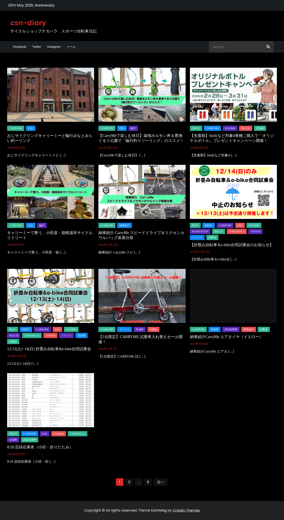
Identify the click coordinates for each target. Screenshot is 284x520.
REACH (245, 128)
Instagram (54, 46)
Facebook (19, 46)
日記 (30, 128)
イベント (197, 237)
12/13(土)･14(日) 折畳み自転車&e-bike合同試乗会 (49, 349)
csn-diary (28, 23)
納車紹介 (124, 225)
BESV (195, 225)
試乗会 (212, 237)
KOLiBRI (230, 128)
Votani (255, 231)
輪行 (133, 128)
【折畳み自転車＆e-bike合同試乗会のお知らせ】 (231, 245)
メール (71, 46)
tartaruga (236, 231)
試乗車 (264, 329)
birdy (196, 128)
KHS (240, 225)
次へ (160, 482)
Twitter (36, 46)
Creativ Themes (186, 510)
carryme (15, 128)
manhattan (200, 231)
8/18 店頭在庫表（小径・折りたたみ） (40, 447)
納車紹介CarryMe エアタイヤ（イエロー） (226, 337)
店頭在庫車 (230, 329)
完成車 (260, 128)
